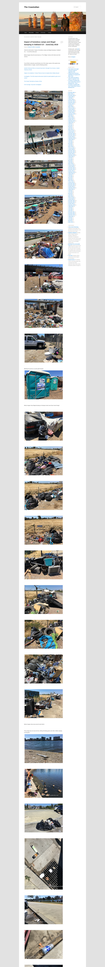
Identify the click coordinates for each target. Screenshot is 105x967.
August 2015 (70, 156)
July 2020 (70, 98)
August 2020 (70, 96)
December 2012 (71, 200)
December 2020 (71, 95)
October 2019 (71, 103)
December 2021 (71, 92)
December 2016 (71, 133)
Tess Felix (70, 255)
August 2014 (70, 173)
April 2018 (70, 115)
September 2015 (71, 155)
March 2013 (70, 196)
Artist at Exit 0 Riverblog (73, 227)
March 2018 (70, 116)
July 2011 (70, 217)
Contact (49, 32)
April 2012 (70, 210)
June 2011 (70, 219)
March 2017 (70, 129)
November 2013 (71, 185)
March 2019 (70, 106)
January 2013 (71, 199)
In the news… (43, 32)
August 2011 (70, 216)
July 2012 (70, 207)
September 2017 (71, 120)
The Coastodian (31, 7)
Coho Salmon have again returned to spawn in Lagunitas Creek (73, 70)
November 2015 (71, 152)
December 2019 (71, 100)
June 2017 (70, 125)
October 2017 (71, 119)
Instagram (73, 56)
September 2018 (71, 113)
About (25, 32)
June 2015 (70, 159)
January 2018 (71, 118)
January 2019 (71, 109)
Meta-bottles (31, 32)
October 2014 (71, 170)
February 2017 (71, 130)
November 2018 (71, 110)
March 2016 (70, 146)
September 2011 (71, 214)
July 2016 (70, 140)
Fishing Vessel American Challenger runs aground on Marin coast (74, 75)
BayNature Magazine (72, 232)
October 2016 (71, 136)
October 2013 (71, 186)
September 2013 (71, 187)
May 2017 (70, 126)
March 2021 (70, 93)
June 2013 (70, 192)
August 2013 (70, 189)
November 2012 (71, 202)
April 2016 (70, 145)
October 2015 (71, 153)
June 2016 (70, 142)
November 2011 (71, 213)
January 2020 (71, 99)
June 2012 (70, 209)
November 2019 (71, 102)
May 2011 (70, 220)
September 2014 (71, 172)
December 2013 (71, 183)
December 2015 (71, 150)
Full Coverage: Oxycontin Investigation (32, 84)
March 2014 (70, 180)
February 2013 (71, 197)
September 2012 (71, 204)
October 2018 (71, 112)
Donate (37, 32)
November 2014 (71, 169)
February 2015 (71, 165)
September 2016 (71, 138)
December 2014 (71, 167)
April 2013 (70, 195)
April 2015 (70, 162)
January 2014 (71, 182)
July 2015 (70, 157)
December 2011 (71, 212)
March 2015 (70, 163)
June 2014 (70, 176)
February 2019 (71, 108)
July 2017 (70, 123)
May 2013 (70, 193)
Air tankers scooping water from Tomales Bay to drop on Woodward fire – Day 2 (74, 82)
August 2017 (70, 122)
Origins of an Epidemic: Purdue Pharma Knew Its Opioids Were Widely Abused (41, 73)
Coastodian (38, 47)
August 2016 (70, 139)
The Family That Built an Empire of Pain (33, 81)
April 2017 (70, 128)
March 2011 (70, 222)
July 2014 (70, 175)
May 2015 (70, 160)
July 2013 (70, 190)
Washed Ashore (71, 259)
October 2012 (71, 203)
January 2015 (71, 166)
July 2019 (70, 105)
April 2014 (70, 179)
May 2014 (70, 177)
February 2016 (71, 148)
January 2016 (71, 149)
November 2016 (71, 135)
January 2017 (71, 132)
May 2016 (70, 143)
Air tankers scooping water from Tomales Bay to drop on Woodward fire (74, 86)
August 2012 (70, 206)
